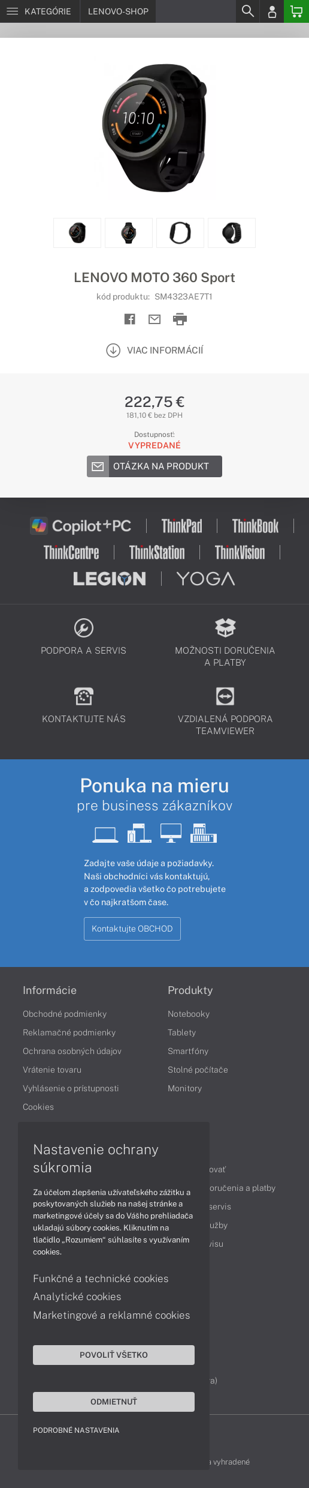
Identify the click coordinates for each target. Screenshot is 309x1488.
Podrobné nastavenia (76, 1430)
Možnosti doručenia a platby (221, 1188)
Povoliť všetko (114, 1355)
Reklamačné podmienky (69, 1032)
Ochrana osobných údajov (72, 1051)
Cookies (38, 1107)
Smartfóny (188, 1051)
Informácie (50, 990)
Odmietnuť (113, 1401)
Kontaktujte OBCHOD (132, 928)
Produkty (190, 990)
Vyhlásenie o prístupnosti (71, 1088)
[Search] (247, 11)
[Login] (272, 11)
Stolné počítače (198, 1069)
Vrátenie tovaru (52, 1069)
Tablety (182, 1032)
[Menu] (40, 11)
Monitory (185, 1088)
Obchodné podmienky (65, 1014)
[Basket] (296, 11)
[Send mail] (154, 319)
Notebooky (189, 1014)
